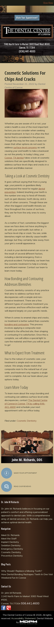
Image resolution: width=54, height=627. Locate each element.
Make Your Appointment (19, 473)
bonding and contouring (17, 324)
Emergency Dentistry (12, 548)
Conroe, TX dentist (14, 157)
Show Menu (48, 3)
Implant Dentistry (10, 542)
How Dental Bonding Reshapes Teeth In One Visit (27, 574)
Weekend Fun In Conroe (13, 577)
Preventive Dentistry (12, 555)
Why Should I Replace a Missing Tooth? (21, 570)
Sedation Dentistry (11, 545)
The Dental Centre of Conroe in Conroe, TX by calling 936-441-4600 (26, 403)
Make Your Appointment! (27, 17)
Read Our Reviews (16, 486)
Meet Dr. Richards (10, 535)
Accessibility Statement (23, 618)
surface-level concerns (25, 147)
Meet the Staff (9, 538)
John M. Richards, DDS (27, 459)
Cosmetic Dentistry (27, 420)
